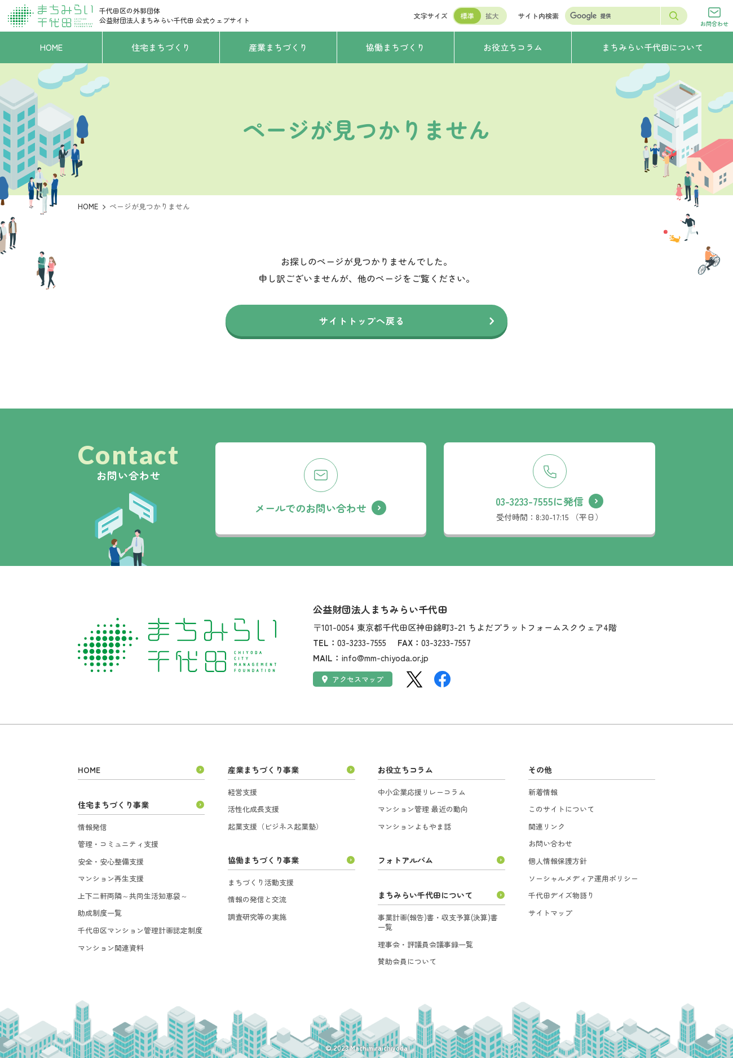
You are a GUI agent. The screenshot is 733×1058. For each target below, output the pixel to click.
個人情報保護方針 (557, 860)
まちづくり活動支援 (261, 882)
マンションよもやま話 (414, 826)
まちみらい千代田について (425, 895)
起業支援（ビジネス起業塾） (275, 826)
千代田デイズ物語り (561, 895)
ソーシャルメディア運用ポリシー (583, 878)
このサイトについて (561, 809)
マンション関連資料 (111, 947)
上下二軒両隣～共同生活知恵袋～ (133, 895)
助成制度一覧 (100, 912)
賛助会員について (407, 961)
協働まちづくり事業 (263, 860)
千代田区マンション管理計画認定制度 (140, 930)
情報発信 (92, 827)
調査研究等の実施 (257, 916)
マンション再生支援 (111, 878)
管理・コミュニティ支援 (118, 844)
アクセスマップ (352, 679)
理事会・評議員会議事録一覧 (425, 944)
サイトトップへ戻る (361, 320)
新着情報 (543, 792)
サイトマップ (550, 912)
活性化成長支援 (253, 809)
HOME (88, 206)
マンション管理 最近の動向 (423, 809)
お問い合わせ (550, 843)
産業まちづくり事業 (263, 769)
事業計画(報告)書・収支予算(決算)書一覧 (438, 922)
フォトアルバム (405, 860)
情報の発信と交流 (257, 899)
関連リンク (546, 826)
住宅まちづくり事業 (113, 804)
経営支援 (242, 792)
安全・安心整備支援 (111, 861)
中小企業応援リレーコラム (422, 792)
